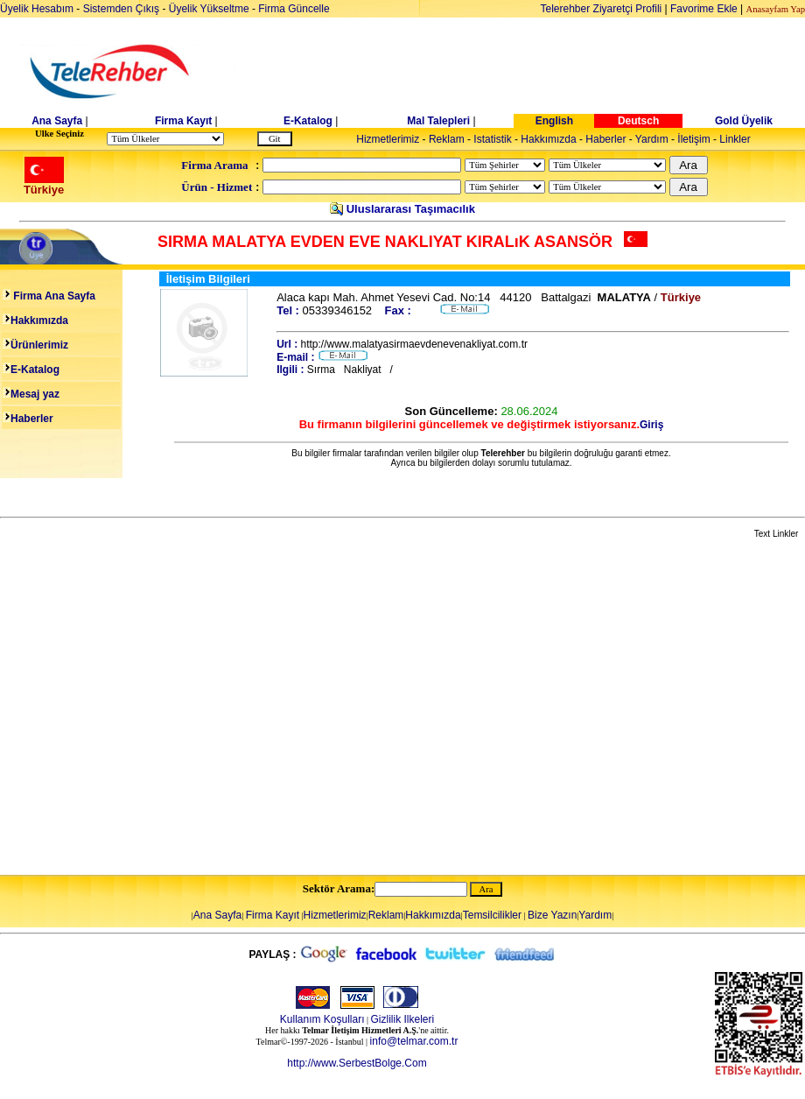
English (554, 121)
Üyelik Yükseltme (209, 9)
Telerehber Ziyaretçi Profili (601, 9)
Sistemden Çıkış (121, 9)
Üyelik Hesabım (37, 9)
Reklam (447, 139)
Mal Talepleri (438, 121)
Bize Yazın (552, 915)
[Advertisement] (164, 708)
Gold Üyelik (744, 121)
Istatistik (492, 139)
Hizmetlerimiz (387, 139)
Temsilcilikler (492, 915)
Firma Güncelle (293, 9)
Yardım (651, 139)
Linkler (734, 139)
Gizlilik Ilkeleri (403, 1019)
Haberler (605, 139)
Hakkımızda (548, 139)
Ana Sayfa (57, 121)
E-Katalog (308, 121)
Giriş (651, 425)
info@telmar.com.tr (414, 1041)
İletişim (693, 139)
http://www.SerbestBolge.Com (356, 1063)
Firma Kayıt (183, 121)
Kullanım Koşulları (322, 1019)
